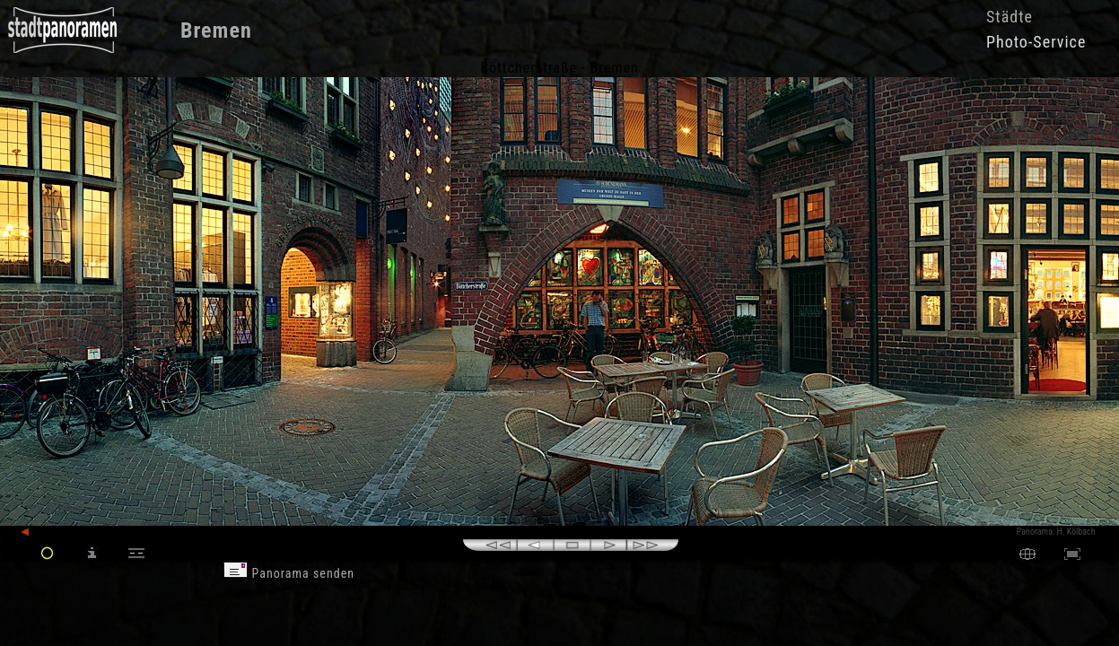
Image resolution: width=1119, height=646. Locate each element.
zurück (42, 532)
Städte (1009, 16)
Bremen (216, 30)
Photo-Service (1036, 41)
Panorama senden (288, 573)
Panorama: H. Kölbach (1056, 532)
